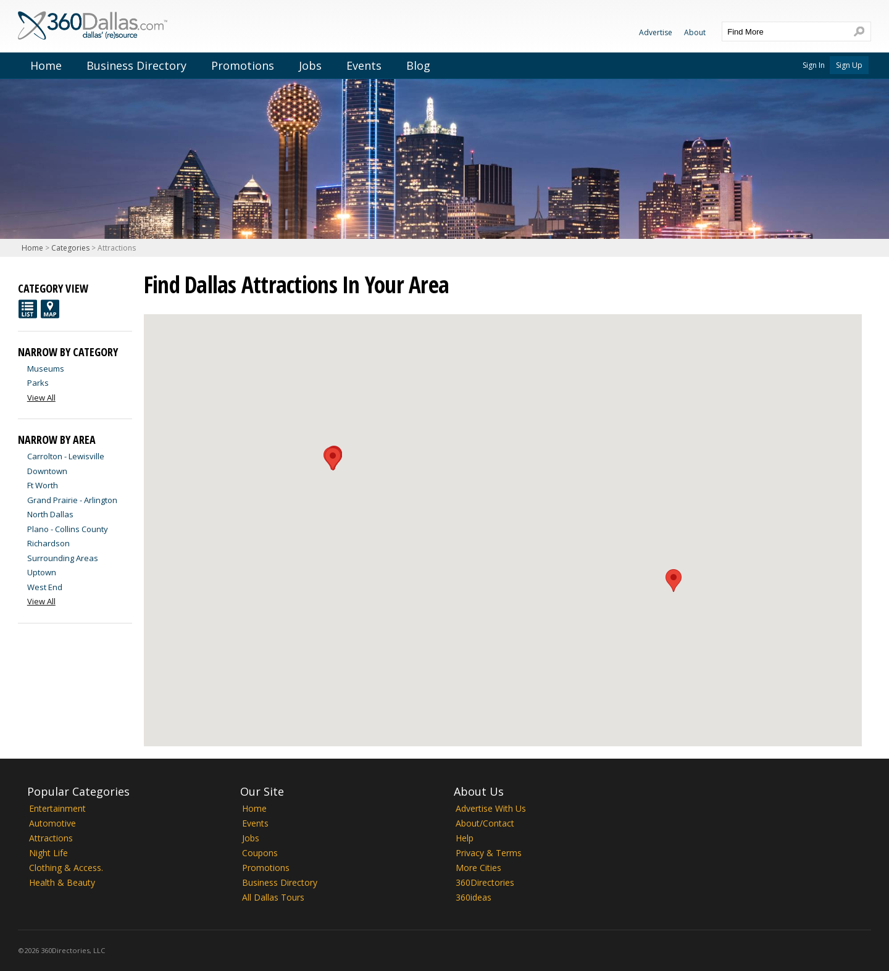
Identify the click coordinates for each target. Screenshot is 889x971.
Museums (45, 368)
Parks (38, 382)
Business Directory (136, 65)
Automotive (52, 823)
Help (465, 838)
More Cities (478, 867)
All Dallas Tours (273, 897)
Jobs (310, 65)
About (695, 32)
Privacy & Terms (489, 853)
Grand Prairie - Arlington (72, 500)
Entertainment (57, 808)
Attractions (51, 838)
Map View (50, 309)
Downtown (47, 471)
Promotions (242, 65)
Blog (418, 65)
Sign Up (849, 65)
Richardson (48, 543)
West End (44, 587)
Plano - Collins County (67, 529)
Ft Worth (42, 485)
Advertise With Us (491, 808)
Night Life (48, 853)
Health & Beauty (62, 882)
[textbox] (784, 31)
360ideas (473, 897)
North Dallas (50, 514)
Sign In (814, 65)
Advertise (655, 32)
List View (28, 309)
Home (46, 65)
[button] (333, 459)
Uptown (41, 572)
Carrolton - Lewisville (65, 456)
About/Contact (485, 823)
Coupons (260, 853)
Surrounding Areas (62, 558)
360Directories (485, 882)
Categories (70, 248)
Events (364, 65)
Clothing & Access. (66, 867)
